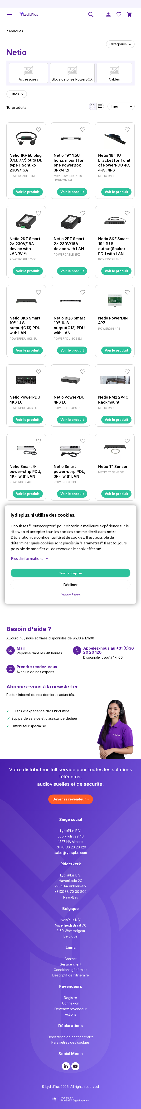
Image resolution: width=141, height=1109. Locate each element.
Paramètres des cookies (70, 1042)
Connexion (70, 1003)
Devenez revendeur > (71, 799)
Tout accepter (70, 573)
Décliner (70, 584)
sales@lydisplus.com (70, 853)
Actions (70, 1014)
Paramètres (70, 594)
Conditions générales (70, 970)
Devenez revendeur (70, 1009)
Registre (70, 998)
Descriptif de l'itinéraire (70, 975)
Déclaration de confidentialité (71, 1037)
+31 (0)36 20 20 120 (70, 847)
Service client (70, 964)
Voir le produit (27, 192)
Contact (70, 959)
